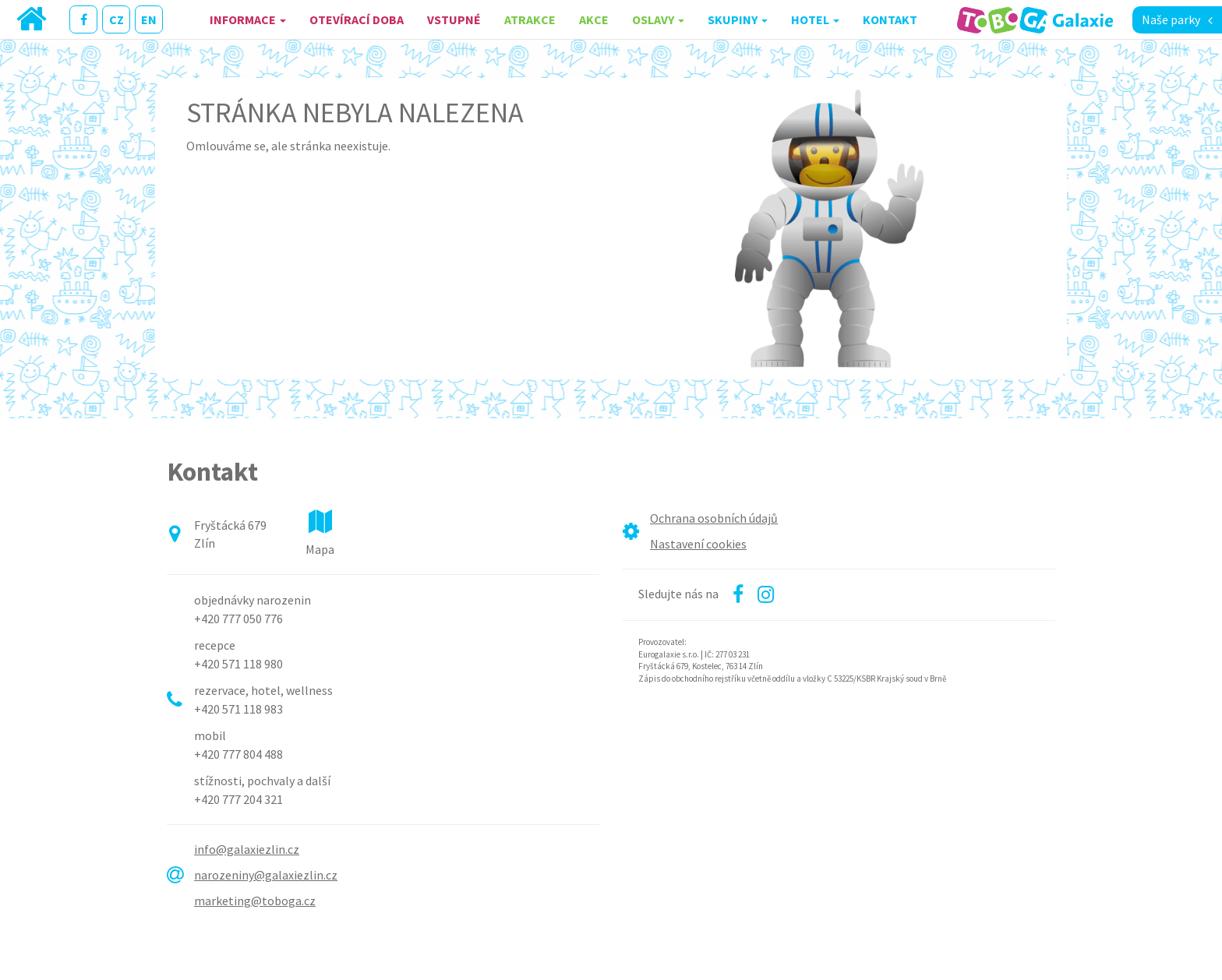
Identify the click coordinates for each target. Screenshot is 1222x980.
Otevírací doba (356, 19)
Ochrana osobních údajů (714, 518)
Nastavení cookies (698, 544)
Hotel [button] (815, 19)
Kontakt (890, 19)
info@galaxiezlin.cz (246, 849)
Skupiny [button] (738, 19)
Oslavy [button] (658, 19)
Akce (594, 19)
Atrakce (530, 19)
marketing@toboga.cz (255, 900)
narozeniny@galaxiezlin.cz (265, 875)
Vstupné (454, 19)
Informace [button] (248, 19)
